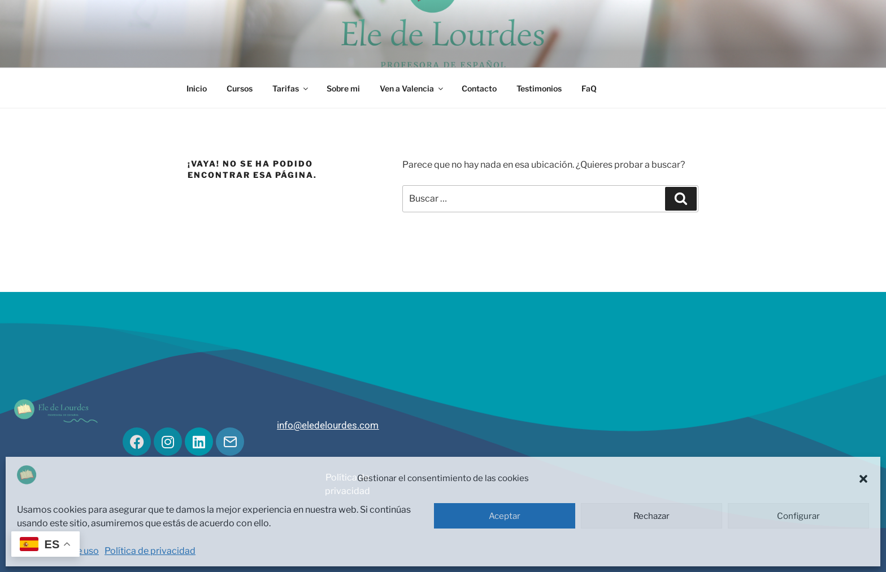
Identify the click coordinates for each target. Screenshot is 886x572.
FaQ (589, 88)
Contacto (479, 88)
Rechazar (651, 516)
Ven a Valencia (412, 88)
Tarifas (291, 88)
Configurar (798, 516)
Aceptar (504, 516)
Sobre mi (343, 88)
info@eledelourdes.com (328, 425)
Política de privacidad (150, 550)
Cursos (240, 88)
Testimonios (539, 88)
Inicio (196, 88)
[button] (863, 478)
